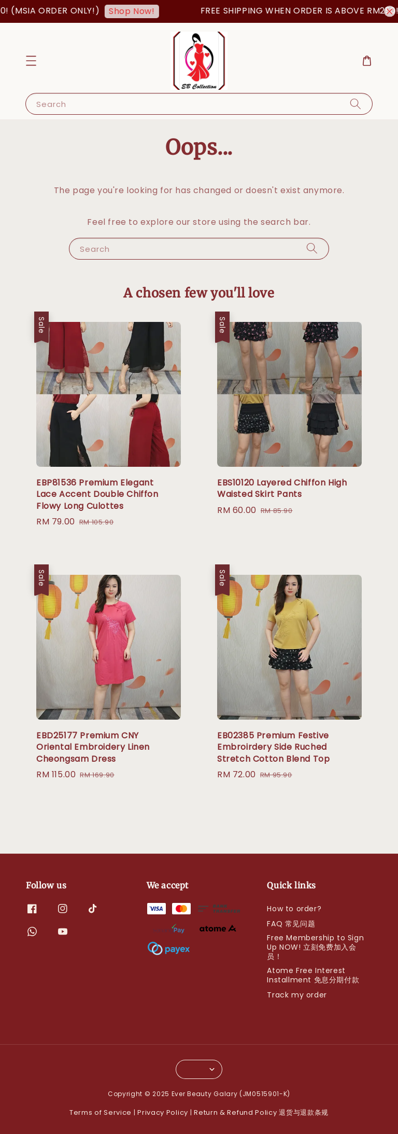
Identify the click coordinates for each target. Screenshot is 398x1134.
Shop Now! (140, 11)
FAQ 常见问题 (291, 924)
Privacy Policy (162, 1112)
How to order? (294, 909)
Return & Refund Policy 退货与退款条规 (261, 1112)
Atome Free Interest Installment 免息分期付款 (313, 975)
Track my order (296, 995)
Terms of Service (100, 1112)
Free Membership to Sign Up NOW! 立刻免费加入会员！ (315, 947)
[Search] (355, 103)
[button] (31, 60)
